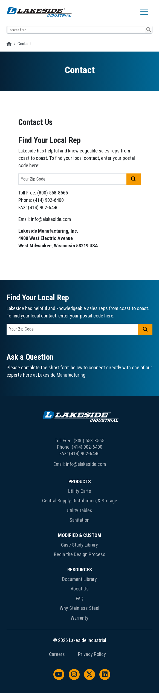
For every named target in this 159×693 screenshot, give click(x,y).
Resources (79, 569)
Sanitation (79, 520)
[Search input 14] (76, 30)
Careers (57, 654)
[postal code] (72, 179)
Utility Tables (79, 510)
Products (79, 481)
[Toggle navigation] (144, 12)
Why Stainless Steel (79, 608)
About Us (80, 589)
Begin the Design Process (79, 554)
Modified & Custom (79, 535)
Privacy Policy (92, 654)
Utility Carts (79, 491)
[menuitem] (79, 502)
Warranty (79, 618)
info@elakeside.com (86, 464)
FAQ (79, 598)
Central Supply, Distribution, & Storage (79, 500)
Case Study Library (79, 545)
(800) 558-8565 (89, 440)
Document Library (79, 579)
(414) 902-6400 (87, 447)
